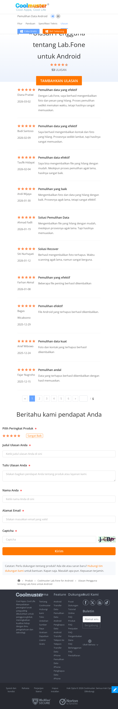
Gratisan (43, 632)
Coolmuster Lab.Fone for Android (55, 580)
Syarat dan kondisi (11, 690)
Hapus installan (55, 690)
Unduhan (43, 620)
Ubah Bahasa (89, 644)
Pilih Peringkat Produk (17, 428)
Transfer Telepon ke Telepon (59, 640)
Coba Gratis (30, 31)
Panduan (30, 23)
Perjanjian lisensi (39, 690)
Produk (29, 580)
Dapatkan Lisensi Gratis (44, 640)
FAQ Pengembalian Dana (75, 636)
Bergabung (91, 625)
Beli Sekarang (56, 31)
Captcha (8, 531)
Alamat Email (11, 510)
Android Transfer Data (58, 605)
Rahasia (25, 688)
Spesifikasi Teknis (48, 23)
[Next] (75, 398)
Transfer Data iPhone (58, 651)
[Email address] (92, 619)
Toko (41, 617)
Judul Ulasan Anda (14, 445)
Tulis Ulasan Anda (14, 465)
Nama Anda (10, 490)
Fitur (19, 23)
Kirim (59, 551)
